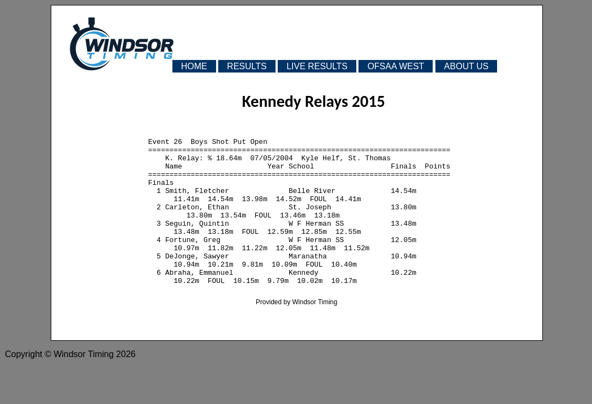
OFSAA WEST (395, 66)
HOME (194, 66)
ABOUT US (466, 66)
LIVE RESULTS (317, 66)
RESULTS (247, 66)
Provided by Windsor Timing (296, 333)
